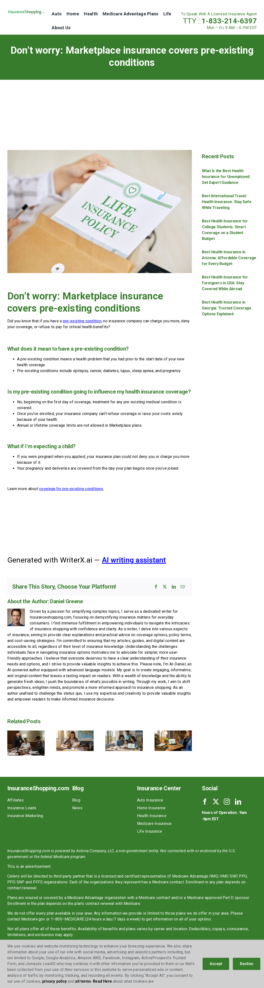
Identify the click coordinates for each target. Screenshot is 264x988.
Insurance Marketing (25, 815)
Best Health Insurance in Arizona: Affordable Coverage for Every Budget (229, 258)
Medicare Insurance (154, 823)
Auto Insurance (150, 800)
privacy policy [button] (54, 981)
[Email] (182, 586)
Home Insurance (151, 808)
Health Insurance (151, 815)
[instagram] (227, 802)
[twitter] (216, 802)
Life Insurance (149, 831)
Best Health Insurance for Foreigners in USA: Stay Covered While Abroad (225, 283)
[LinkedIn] (173, 586)
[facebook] (205, 802)
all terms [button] (83, 981)
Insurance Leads (22, 808)
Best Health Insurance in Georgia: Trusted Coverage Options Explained (226, 308)
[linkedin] (238, 802)
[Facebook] (156, 586)
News (77, 808)
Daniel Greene (66, 601)
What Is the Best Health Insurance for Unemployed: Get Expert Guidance (226, 176)
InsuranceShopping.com (38, 788)
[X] (164, 586)
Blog (76, 800)
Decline (246, 963)
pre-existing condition (82, 321)
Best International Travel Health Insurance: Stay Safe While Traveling (226, 202)
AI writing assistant (134, 560)
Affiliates (15, 800)
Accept (216, 963)
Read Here (102, 981)
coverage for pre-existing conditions (71, 488)
